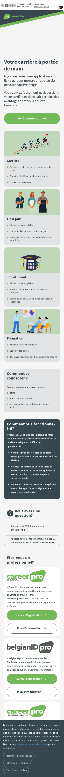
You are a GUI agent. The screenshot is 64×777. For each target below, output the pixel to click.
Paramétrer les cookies (16, 770)
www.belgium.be (41, 6)
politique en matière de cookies (31, 744)
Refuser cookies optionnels (18, 763)
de (10, 5)
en (14, 5)
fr (6, 5)
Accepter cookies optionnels (19, 755)
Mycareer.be (13, 434)
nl (2, 5)
